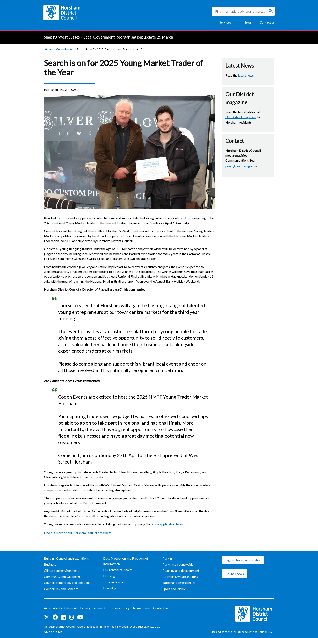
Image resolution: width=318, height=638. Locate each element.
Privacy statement (92, 608)
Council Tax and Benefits (61, 589)
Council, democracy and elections (67, 582)
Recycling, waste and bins (180, 576)
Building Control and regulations (66, 558)
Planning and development (181, 570)
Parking (168, 558)
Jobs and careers (115, 582)
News (247, 22)
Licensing (109, 588)
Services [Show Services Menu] (225, 22)
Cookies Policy (119, 608)
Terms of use (141, 608)
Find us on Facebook (55, 617)
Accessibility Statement (60, 608)
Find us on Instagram (71, 617)
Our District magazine (240, 117)
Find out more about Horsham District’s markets (77, 533)
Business (50, 564)
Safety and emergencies (179, 582)
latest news (246, 75)
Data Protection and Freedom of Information (125, 561)
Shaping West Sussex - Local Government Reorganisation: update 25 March (108, 37)
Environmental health (117, 570)
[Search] (270, 11)
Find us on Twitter (46, 617)
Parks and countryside (178, 564)
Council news (235, 574)
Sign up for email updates (243, 560)
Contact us (267, 22)
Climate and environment (61, 570)
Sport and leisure (174, 589)
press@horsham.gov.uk (241, 166)
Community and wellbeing (62, 576)
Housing (109, 576)
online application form (167, 524)
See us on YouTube (80, 617)
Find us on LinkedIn (63, 617)
